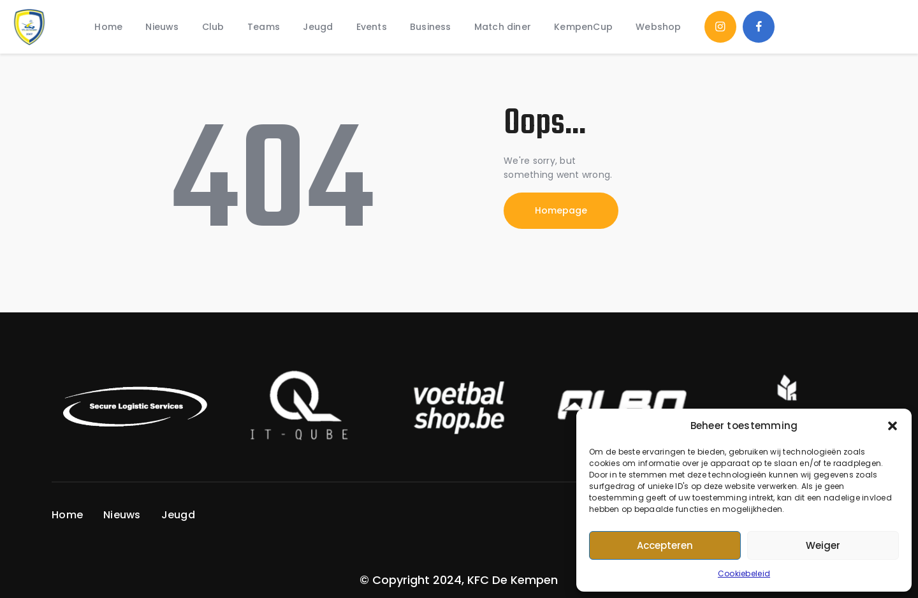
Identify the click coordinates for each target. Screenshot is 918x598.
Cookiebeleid (744, 573)
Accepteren (665, 545)
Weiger (823, 545)
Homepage (561, 210)
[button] (892, 425)
